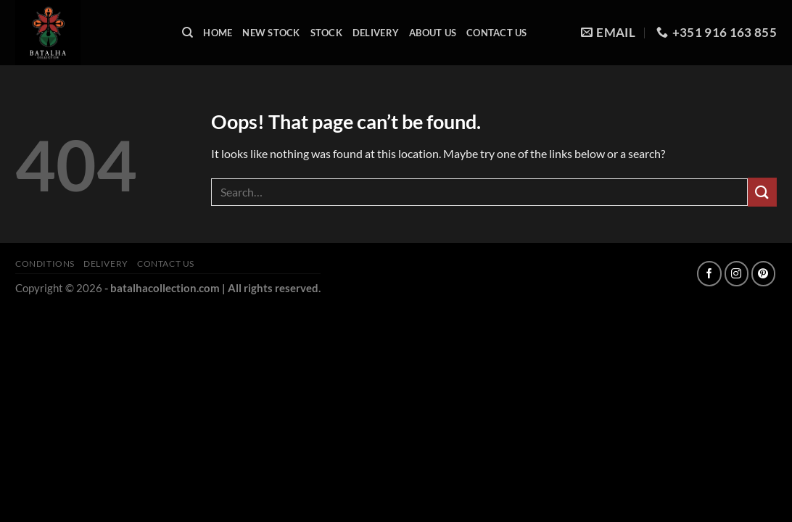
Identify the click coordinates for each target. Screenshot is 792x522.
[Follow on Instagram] (736, 273)
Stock (326, 32)
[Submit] (762, 192)
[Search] (187, 32)
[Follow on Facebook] (709, 273)
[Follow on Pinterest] (763, 273)
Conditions (45, 263)
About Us (432, 32)
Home (217, 32)
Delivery (375, 32)
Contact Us (496, 32)
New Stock (271, 32)
